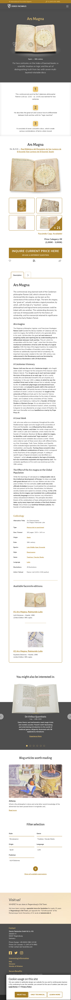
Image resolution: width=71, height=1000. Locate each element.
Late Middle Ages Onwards (36, 547)
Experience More (35, 736)
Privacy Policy (26, 987)
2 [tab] (31, 746)
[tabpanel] (35, 710)
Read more (13, 810)
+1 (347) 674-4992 (53, 2)
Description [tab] (17, 275)
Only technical (38, 995)
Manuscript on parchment (35, 527)
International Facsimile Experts (20, 2)
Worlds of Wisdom (16, 966)
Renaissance (31, 552)
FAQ (10, 962)
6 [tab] (44, 746)
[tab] (35, 600)
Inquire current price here (35, 252)
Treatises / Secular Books (35, 557)
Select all (21, 995)
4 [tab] (38, 746)
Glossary (12, 964)
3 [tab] (34, 746)
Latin (28, 562)
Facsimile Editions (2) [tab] (29, 275)
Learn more (54, 995)
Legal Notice (13, 987)
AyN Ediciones (15, 860)
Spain (29, 537)
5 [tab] (41, 746)
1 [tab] (27, 746)
